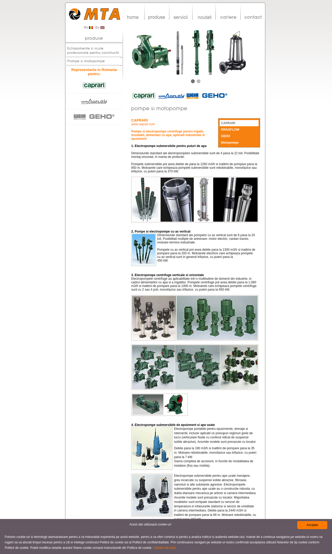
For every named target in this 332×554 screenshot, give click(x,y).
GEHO (225, 136)
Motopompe (230, 142)
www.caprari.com (143, 124)
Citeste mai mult (164, 548)
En (100, 27)
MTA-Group (94, 15)
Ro (88, 27)
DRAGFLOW (230, 129)
